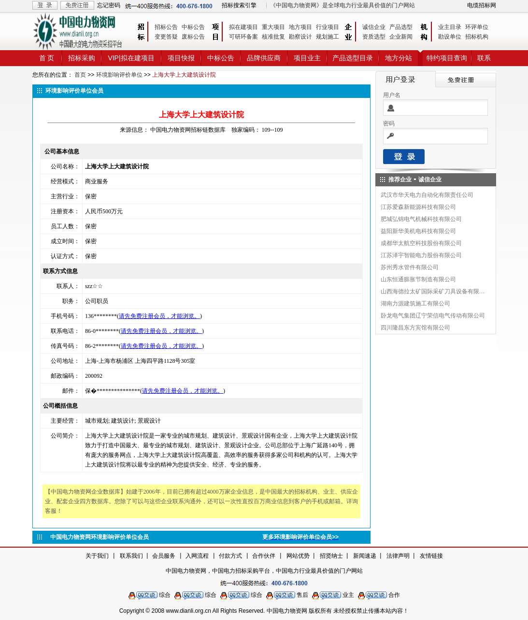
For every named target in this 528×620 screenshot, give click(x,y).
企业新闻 (401, 36)
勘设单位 (449, 36)
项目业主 (307, 58)
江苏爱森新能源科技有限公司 (418, 207)
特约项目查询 (447, 58)
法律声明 (398, 555)
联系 (484, 58)
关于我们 (97, 555)
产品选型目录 (352, 58)
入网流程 (197, 555)
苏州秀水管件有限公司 (410, 267)
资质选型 (373, 36)
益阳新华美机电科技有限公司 (418, 231)
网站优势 (298, 555)
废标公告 (193, 36)
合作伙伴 (263, 555)
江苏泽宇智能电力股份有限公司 (421, 255)
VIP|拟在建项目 (131, 58)
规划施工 (327, 36)
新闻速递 (364, 555)
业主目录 (449, 27)
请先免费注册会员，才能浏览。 (159, 316)
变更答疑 (166, 36)
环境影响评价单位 (119, 74)
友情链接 (431, 555)
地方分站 (398, 58)
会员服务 (163, 555)
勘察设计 (300, 36)
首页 (80, 74)
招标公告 (166, 27)
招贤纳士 (331, 555)
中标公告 (193, 27)
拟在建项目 (243, 27)
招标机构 (476, 36)
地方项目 (300, 27)
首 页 (47, 58)
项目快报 (181, 58)
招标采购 (81, 58)
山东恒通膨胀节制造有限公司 (418, 279)
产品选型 (401, 27)
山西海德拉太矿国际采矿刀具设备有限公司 (433, 291)
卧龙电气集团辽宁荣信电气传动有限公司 (433, 315)
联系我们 (131, 555)
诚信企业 (373, 27)
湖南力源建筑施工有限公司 (415, 303)
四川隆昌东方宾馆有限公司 (415, 327)
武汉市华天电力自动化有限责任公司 (427, 195)
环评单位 (476, 27)
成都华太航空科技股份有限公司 (421, 243)
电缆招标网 (481, 5)
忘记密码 (108, 5)
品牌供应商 (264, 58)
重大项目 (273, 27)
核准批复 (273, 36)
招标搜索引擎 (239, 5)
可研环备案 (243, 36)
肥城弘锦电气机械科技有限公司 (421, 219)
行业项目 (327, 27)
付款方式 (230, 555)
